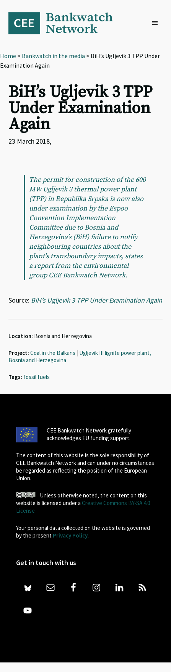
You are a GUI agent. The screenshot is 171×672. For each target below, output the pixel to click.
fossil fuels (36, 377)
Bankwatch (65, 23)
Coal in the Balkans (52, 352)
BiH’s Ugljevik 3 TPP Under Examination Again (96, 300)
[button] (157, 23)
